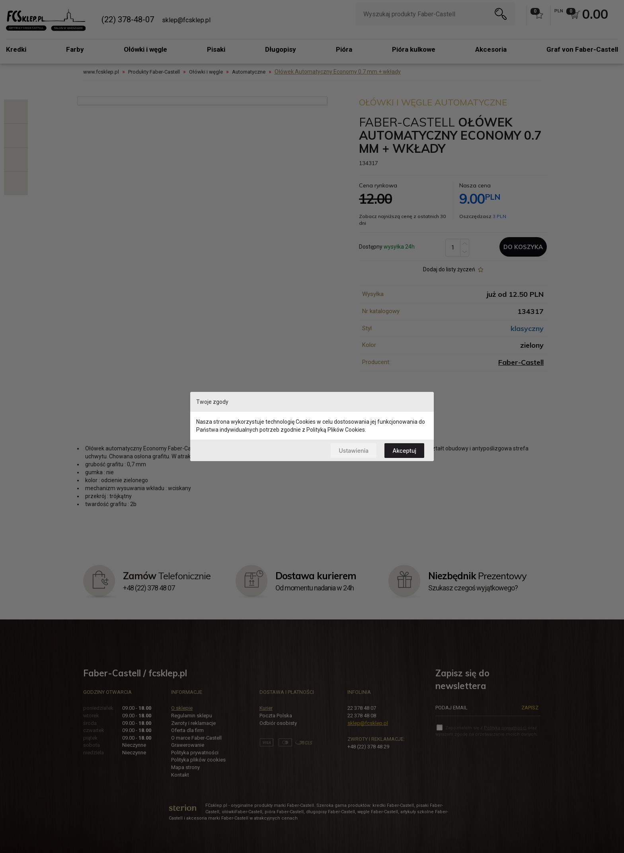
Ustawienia (351, 450)
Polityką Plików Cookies (335, 429)
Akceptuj (403, 450)
